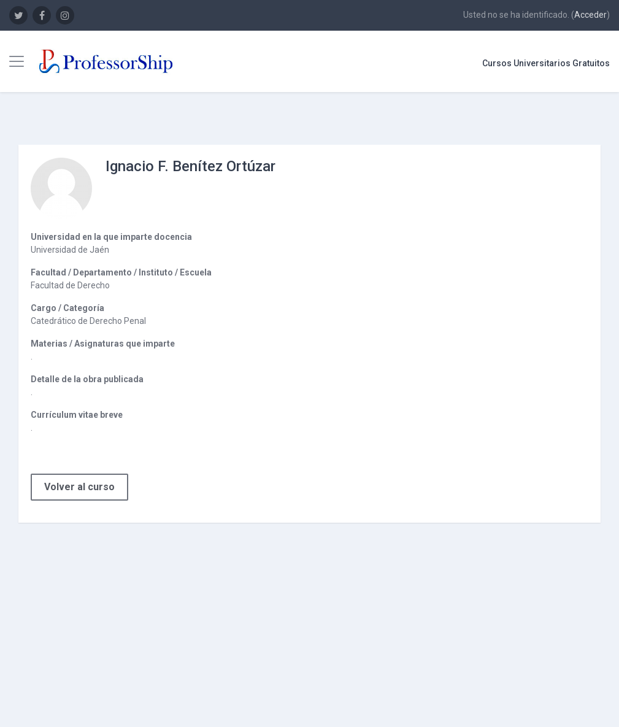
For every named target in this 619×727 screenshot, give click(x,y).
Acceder (590, 15)
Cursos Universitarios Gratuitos (546, 63)
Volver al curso (79, 487)
